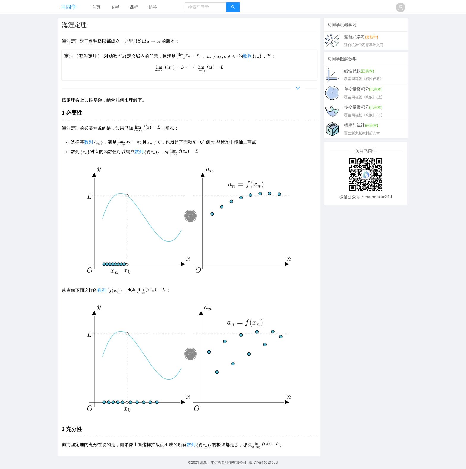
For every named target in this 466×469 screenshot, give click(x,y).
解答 (153, 7)
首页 (96, 7)
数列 (247, 56)
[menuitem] (96, 7)
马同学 (69, 7)
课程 (134, 7)
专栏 (115, 7)
